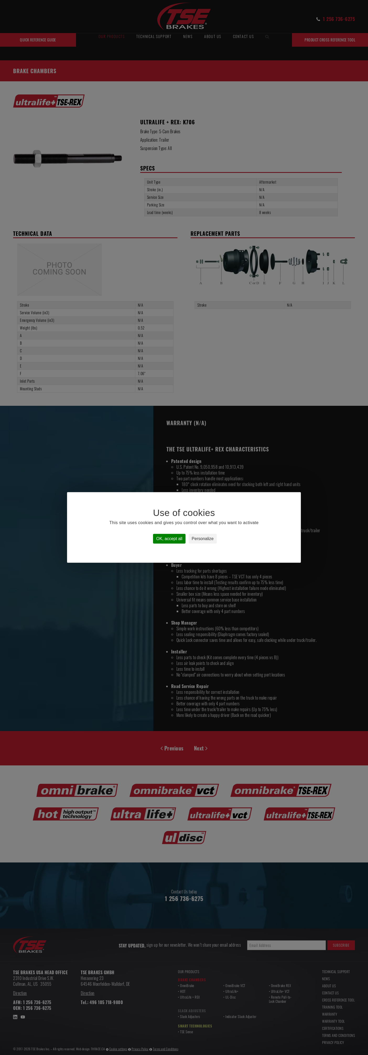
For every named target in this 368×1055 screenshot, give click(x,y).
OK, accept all (169, 539)
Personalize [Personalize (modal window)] (203, 539)
